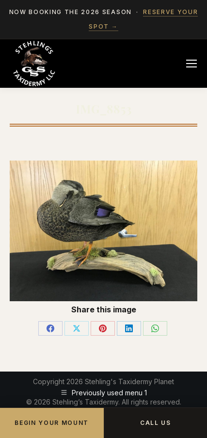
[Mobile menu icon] (191, 63)
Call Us (155, 422)
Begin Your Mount (52, 422)
